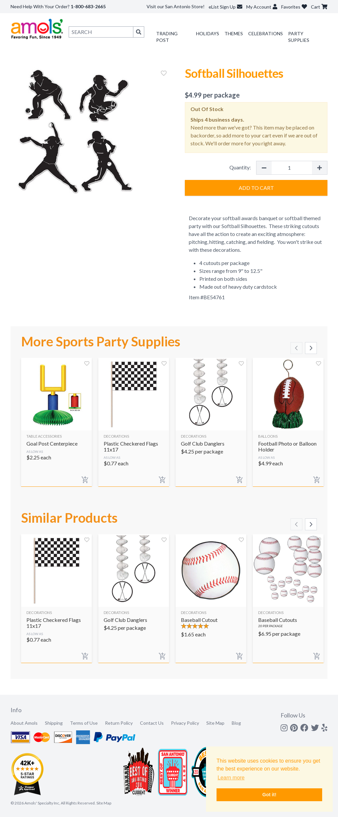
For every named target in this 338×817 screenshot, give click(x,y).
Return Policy (119, 723)
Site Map (215, 723)
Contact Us (152, 723)
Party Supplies (298, 37)
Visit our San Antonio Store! (176, 6)
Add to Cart (256, 188)
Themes (233, 33)
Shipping (54, 723)
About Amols (24, 723)
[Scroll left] (296, 348)
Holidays (207, 33)
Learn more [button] (231, 777)
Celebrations (265, 33)
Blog (236, 723)
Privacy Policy (185, 723)
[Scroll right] (311, 348)
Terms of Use (84, 723)
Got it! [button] (269, 794)
